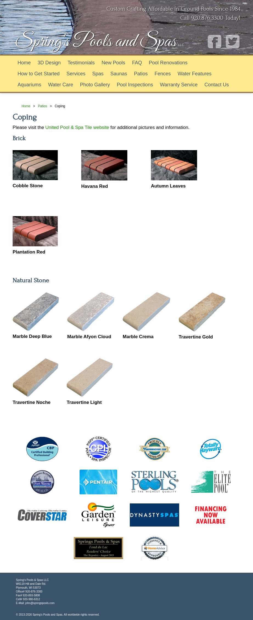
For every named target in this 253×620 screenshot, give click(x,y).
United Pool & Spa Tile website (77, 127)
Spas (97, 73)
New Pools (113, 62)
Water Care (60, 84)
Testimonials (81, 62)
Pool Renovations (168, 62)
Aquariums (29, 84)
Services (75, 73)
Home (24, 62)
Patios (141, 73)
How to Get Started (39, 73)
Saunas (118, 73)
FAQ (137, 62)
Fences (162, 73)
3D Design (49, 62)
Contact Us (216, 84)
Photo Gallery (95, 84)
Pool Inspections (135, 84)
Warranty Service (179, 84)
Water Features (194, 73)
